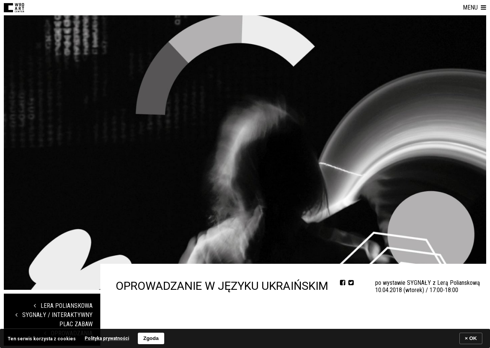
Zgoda (150, 338)
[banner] (245, 338)
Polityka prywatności (107, 338)
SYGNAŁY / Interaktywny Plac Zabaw (54, 319)
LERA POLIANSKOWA (63, 305)
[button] (474, 7)
